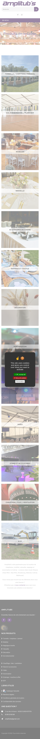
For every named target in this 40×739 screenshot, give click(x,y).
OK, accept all (20, 374)
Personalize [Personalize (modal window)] (20, 381)
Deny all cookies (20, 378)
